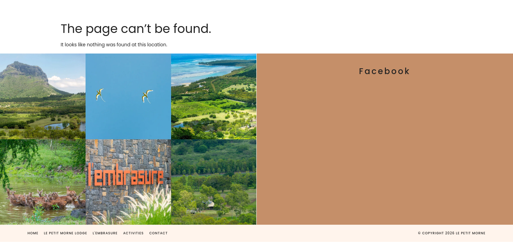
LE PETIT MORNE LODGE (153, 9)
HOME (95, 9)
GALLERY (271, 9)
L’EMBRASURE (223, 9)
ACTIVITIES (317, 9)
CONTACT (363, 9)
